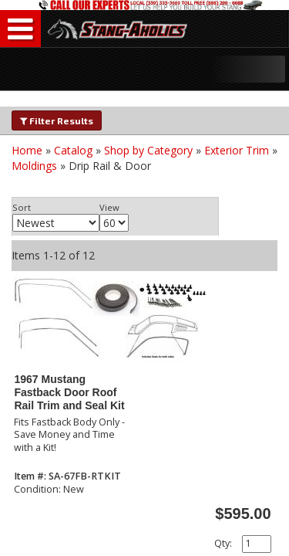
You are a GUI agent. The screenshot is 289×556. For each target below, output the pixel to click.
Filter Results (56, 120)
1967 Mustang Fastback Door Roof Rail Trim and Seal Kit (69, 392)
